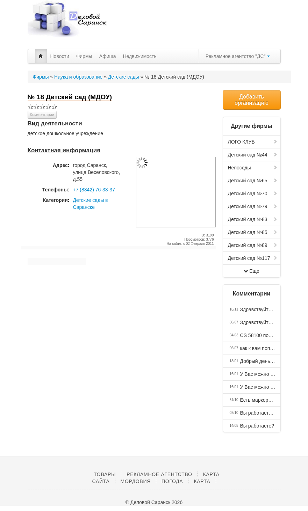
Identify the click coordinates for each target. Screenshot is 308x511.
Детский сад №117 (253, 258)
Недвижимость (140, 56)
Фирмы (84, 56)
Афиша (107, 56)
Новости (59, 56)
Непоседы (253, 167)
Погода (172, 481)
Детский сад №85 (253, 232)
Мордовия (136, 481)
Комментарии (42, 114)
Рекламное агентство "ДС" (238, 56)
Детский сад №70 (253, 193)
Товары (105, 474)
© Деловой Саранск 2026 (154, 502)
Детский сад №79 (253, 206)
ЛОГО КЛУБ (253, 142)
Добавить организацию (251, 100)
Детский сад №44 (253, 155)
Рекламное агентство (159, 474)
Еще (251, 271)
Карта (202, 481)
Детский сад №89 (253, 245)
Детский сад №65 (253, 180)
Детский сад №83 (253, 219)
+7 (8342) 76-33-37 (94, 189)
